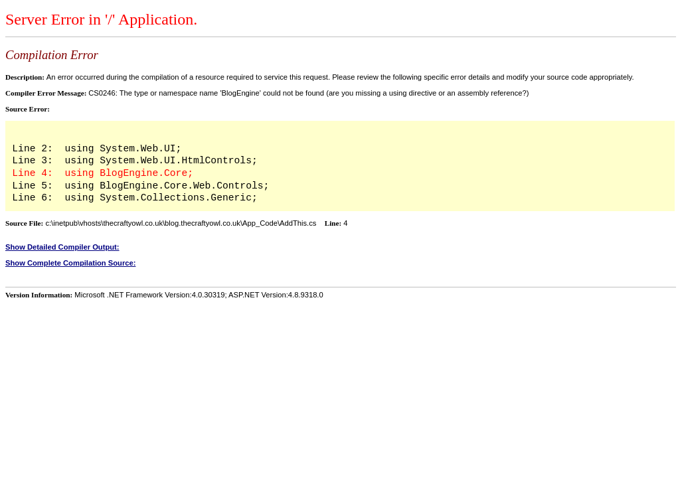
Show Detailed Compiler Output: (62, 247)
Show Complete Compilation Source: (70, 263)
